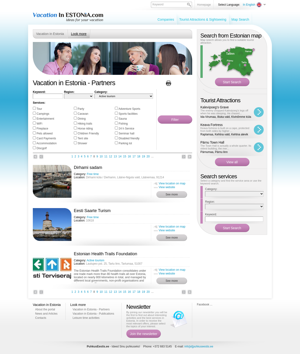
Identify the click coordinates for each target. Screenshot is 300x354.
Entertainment (45, 118)
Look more (78, 34)
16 (129, 156)
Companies (166, 19)
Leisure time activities (86, 318)
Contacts (40, 318)
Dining (82, 118)
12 (110, 156)
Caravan (83, 113)
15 (124, 156)
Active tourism (95, 260)
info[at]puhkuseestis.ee (198, 346)
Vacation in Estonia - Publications (93, 313)
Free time (93, 174)
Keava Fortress (211, 125)
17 (133, 156)
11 (105, 156)
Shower (82, 143)
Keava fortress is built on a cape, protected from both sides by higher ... (224, 129)
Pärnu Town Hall (212, 142)
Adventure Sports (129, 108)
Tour (39, 108)
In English (249, 4)
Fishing (123, 123)
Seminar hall (126, 133)
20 (148, 156)
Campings (43, 113)
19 (143, 156)
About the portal (45, 309)
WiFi (39, 123)
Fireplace (42, 128)
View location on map (172, 183)
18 (138, 156)
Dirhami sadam (88, 167)
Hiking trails (85, 123)
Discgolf (42, 148)
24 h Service (126, 128)
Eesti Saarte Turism (92, 210)
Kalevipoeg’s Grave (214, 107)
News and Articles (46, 313)
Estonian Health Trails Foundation (105, 253)
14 (119, 156)
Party (81, 108)
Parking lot (125, 143)
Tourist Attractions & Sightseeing (202, 19)
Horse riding (85, 128)
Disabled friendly (129, 138)
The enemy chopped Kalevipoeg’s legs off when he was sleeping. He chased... (224, 112)
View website (167, 187)
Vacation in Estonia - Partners (91, 309)
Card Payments (46, 138)
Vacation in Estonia (50, 34)
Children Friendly (88, 133)
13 (115, 156)
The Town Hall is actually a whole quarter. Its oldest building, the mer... (225, 147)
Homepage (204, 4)
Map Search (240, 19)
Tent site (83, 138)
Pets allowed (44, 133)
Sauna (123, 118)
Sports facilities (128, 113)
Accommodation (47, 143)
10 (101, 156)
